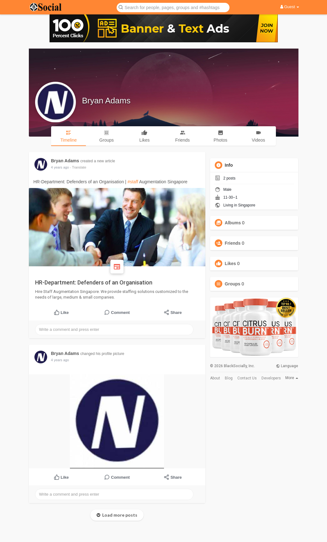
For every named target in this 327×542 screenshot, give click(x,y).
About (215, 378)
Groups (232, 283)
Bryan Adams (106, 100)
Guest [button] (289, 6)
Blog (229, 378)
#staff (133, 181)
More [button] (291, 378)
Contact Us (247, 378)
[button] (173, 7)
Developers (271, 378)
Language (287, 366)
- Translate (78, 167)
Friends (233, 243)
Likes (230, 263)
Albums (233, 222)
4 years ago (60, 167)
